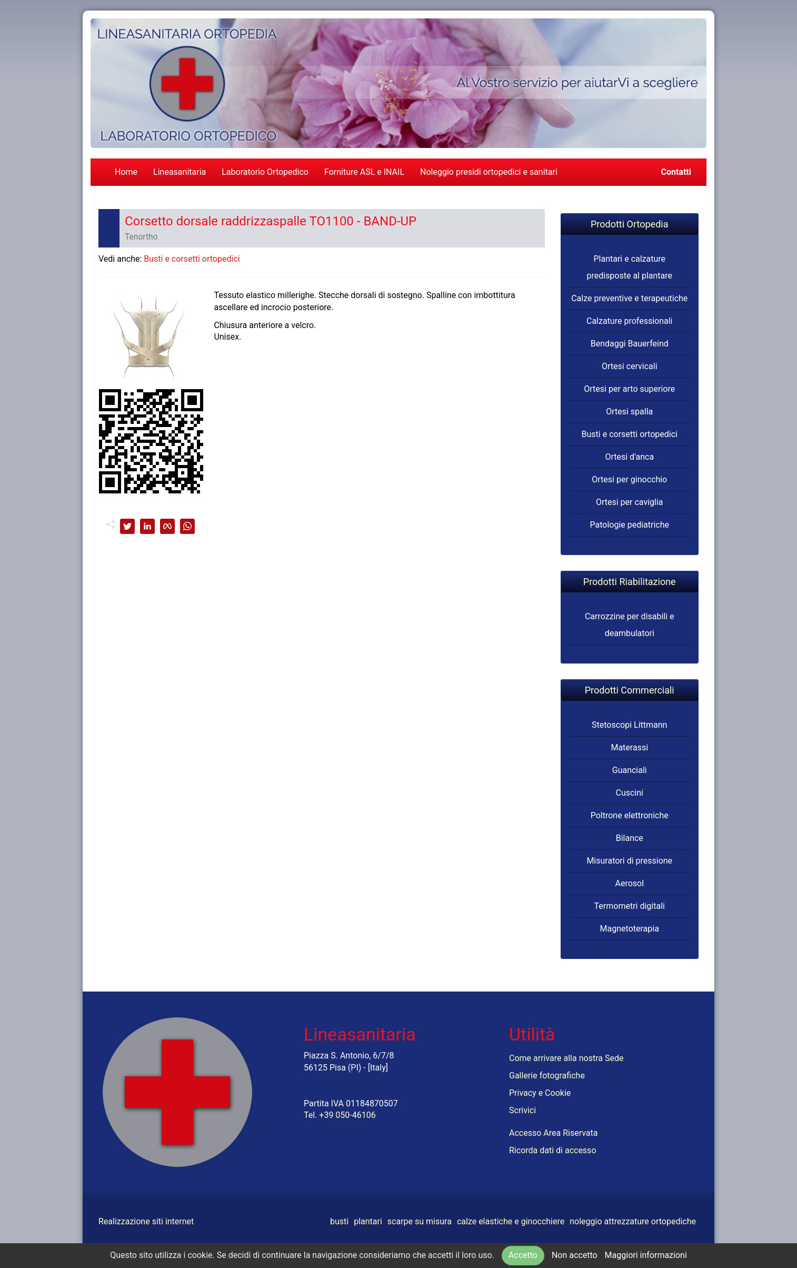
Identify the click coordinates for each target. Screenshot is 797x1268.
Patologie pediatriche (629, 525)
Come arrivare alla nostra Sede (566, 1058)
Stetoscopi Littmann (629, 725)
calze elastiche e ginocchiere (510, 1221)
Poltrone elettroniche (630, 815)
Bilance (629, 838)
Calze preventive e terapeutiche (629, 298)
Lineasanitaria (179, 172)
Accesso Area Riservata (553, 1133)
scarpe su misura (419, 1221)
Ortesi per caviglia (629, 502)
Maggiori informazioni (646, 1255)
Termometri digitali (629, 906)
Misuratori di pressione (629, 861)
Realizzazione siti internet (146, 1221)
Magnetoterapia (629, 929)
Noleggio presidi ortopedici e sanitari (488, 172)
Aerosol (629, 883)
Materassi (629, 747)
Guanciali (629, 770)
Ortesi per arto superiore (629, 389)
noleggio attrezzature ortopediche (633, 1221)
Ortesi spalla (629, 412)
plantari (368, 1221)
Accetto (523, 1255)
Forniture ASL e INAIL (364, 172)
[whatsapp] (187, 526)
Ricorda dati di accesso (552, 1150)
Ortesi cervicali (629, 366)
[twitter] (127, 526)
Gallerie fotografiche (547, 1076)
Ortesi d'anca (629, 457)
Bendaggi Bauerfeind (630, 344)
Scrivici (522, 1110)
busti (339, 1221)
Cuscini (629, 793)
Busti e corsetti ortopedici (192, 259)
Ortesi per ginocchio (629, 479)
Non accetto (574, 1255)
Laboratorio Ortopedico (265, 172)
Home (126, 172)
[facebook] (167, 526)
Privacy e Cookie (540, 1093)
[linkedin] (147, 526)
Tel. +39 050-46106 (340, 1115)
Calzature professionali (629, 321)
